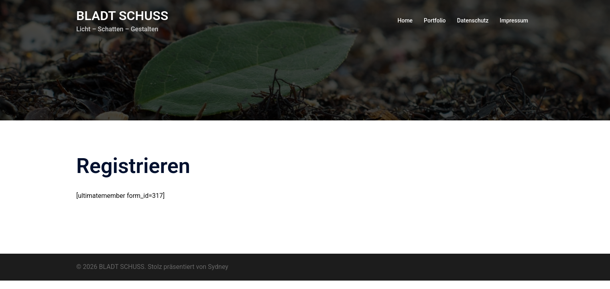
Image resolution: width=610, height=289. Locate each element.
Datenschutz (472, 20)
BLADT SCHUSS (122, 15)
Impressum (514, 20)
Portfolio (435, 20)
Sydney (218, 267)
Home (405, 20)
